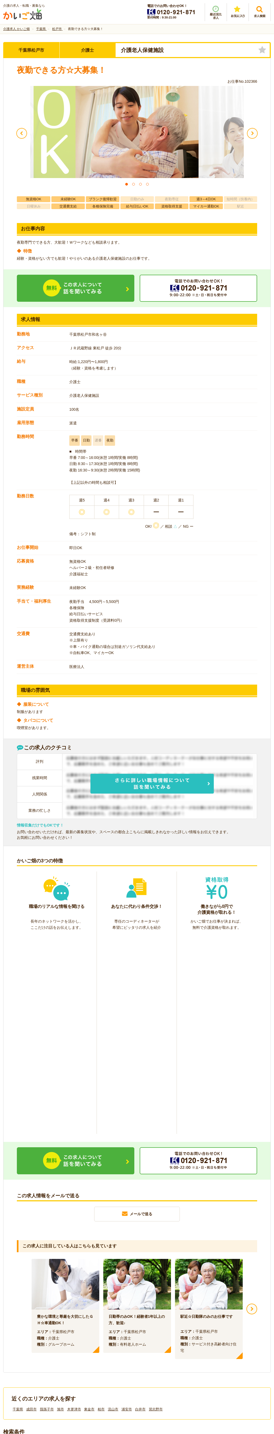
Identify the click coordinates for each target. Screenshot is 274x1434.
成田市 (31, 1212)
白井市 (140, 1212)
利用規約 (82, 1344)
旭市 (60, 1212)
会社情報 (16, 1344)
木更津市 (74, 1212)
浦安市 (126, 1212)
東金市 (89, 1212)
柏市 (101, 1212)
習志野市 (156, 1212)
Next (251, 1111)
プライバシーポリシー (161, 1344)
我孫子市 (47, 1212)
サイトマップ (220, 1344)
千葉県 (18, 1212)
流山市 (113, 1212)
